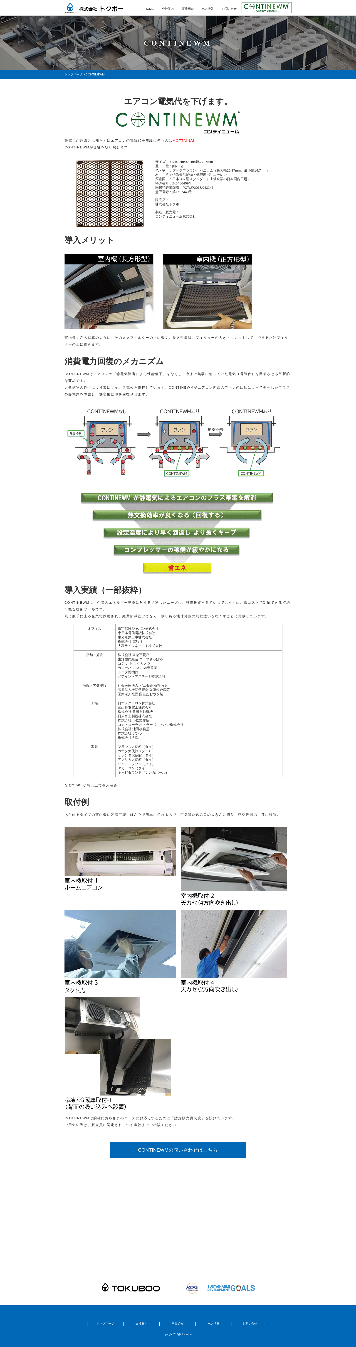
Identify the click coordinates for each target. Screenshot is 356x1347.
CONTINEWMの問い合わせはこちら (178, 1150)
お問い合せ (229, 8)
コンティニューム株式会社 (175, 216)
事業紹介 (188, 8)
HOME (149, 8)
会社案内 (168, 8)
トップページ (73, 74)
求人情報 (208, 8)
